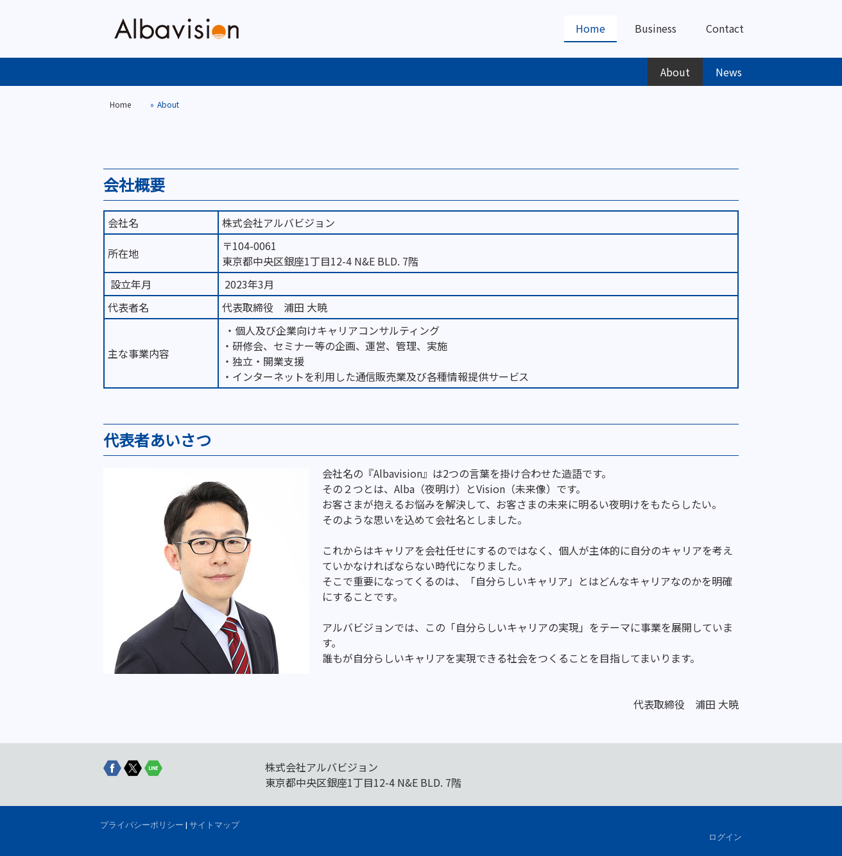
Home (590, 28)
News (729, 72)
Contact (725, 28)
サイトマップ (214, 825)
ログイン (725, 837)
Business (655, 28)
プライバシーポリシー (142, 825)
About (675, 72)
